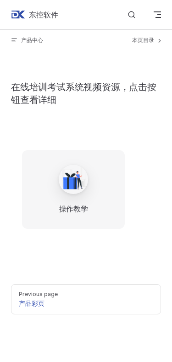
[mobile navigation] (157, 14)
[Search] (132, 14)
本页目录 (147, 40)
